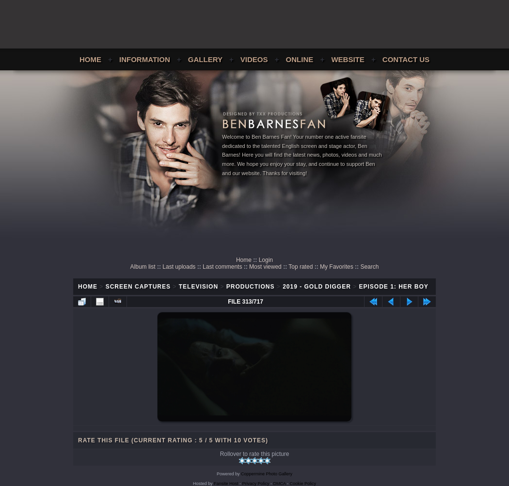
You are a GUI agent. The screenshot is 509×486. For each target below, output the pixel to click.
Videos (254, 59)
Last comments (222, 266)
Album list (143, 266)
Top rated (300, 266)
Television (198, 286)
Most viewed (265, 266)
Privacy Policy (256, 483)
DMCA (279, 483)
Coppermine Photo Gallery (266, 473)
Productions (250, 286)
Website (347, 59)
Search (369, 266)
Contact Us (405, 59)
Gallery (205, 59)
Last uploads (178, 266)
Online (300, 59)
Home (90, 59)
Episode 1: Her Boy (394, 286)
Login (266, 260)
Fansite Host (226, 483)
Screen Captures (138, 286)
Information (144, 59)
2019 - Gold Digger (317, 286)
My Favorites (336, 266)
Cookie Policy (303, 483)
